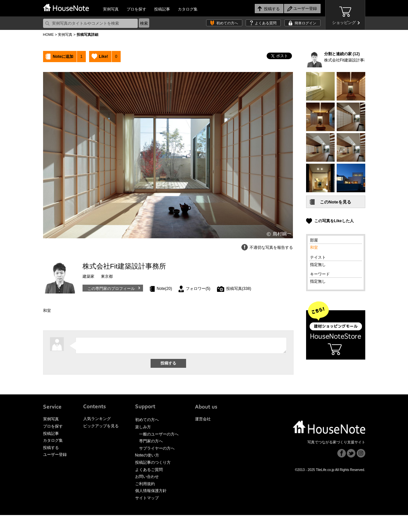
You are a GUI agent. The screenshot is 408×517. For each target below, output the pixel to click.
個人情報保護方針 (151, 492)
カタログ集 (188, 9)
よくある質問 (265, 23)
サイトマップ (147, 500)
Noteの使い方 (147, 457)
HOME (48, 34)
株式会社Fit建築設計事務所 (348, 60)
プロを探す (136, 9)
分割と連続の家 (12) (342, 54)
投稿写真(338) (238, 288)
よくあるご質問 (149, 471)
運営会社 (203, 421)
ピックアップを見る (101, 428)
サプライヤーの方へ (157, 450)
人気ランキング (97, 420)
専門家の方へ (151, 443)
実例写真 (111, 9)
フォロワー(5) (198, 288)
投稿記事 (162, 9)
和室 (314, 247)
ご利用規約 (145, 485)
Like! (103, 56)
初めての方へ (227, 23)
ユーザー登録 (55, 456)
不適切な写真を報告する (271, 247)
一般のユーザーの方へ (159, 436)
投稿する (51, 449)
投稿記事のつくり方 (153, 464)
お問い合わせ (147, 478)
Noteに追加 (63, 56)
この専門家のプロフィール (111, 288)
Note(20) (164, 288)
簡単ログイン (305, 23)
